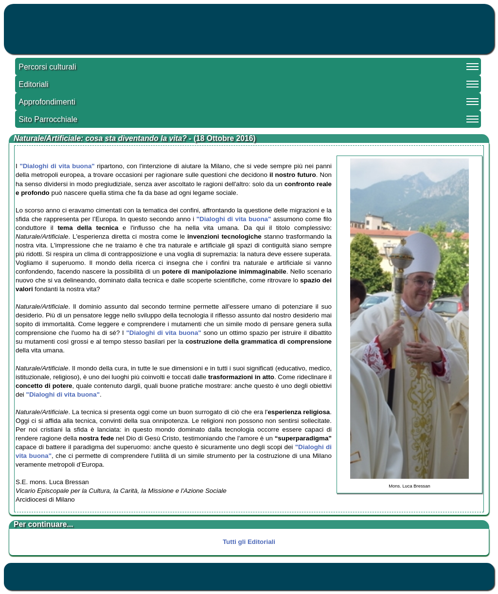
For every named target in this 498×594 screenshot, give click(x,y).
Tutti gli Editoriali (249, 541)
